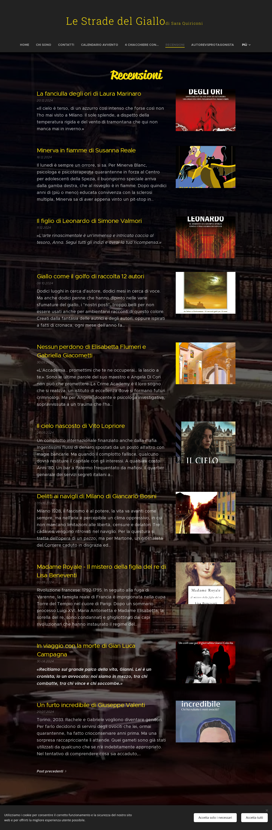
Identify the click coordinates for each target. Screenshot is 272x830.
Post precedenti (50, 771)
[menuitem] (26, 44)
